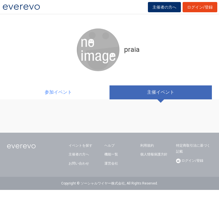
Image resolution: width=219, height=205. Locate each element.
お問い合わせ (79, 163)
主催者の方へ (164, 7)
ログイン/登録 (200, 7)
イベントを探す (80, 145)
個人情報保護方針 (154, 154)
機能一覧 (111, 154)
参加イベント (58, 92)
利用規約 (147, 145)
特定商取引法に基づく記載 (193, 149)
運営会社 (111, 163)
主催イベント (160, 92)
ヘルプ (109, 145)
